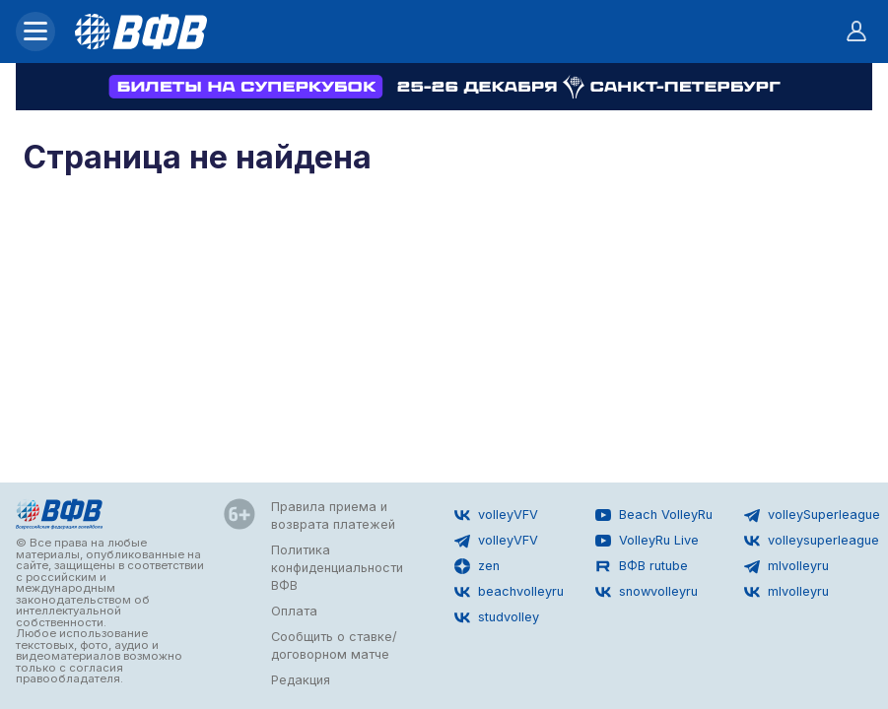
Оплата (294, 611)
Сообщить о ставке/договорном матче (334, 645)
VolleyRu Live (647, 540)
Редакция (300, 680)
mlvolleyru (786, 566)
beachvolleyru (509, 592)
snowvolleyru (646, 592)
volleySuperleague (812, 515)
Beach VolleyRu (654, 515)
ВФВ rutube (641, 566)
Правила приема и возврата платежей (333, 515)
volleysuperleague (811, 540)
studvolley (496, 617)
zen (477, 566)
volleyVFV (496, 515)
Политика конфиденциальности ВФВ (337, 568)
